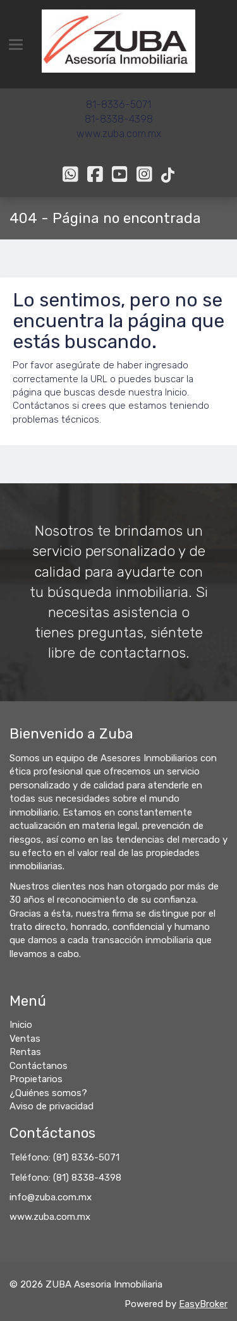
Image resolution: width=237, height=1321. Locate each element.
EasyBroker (203, 1304)
